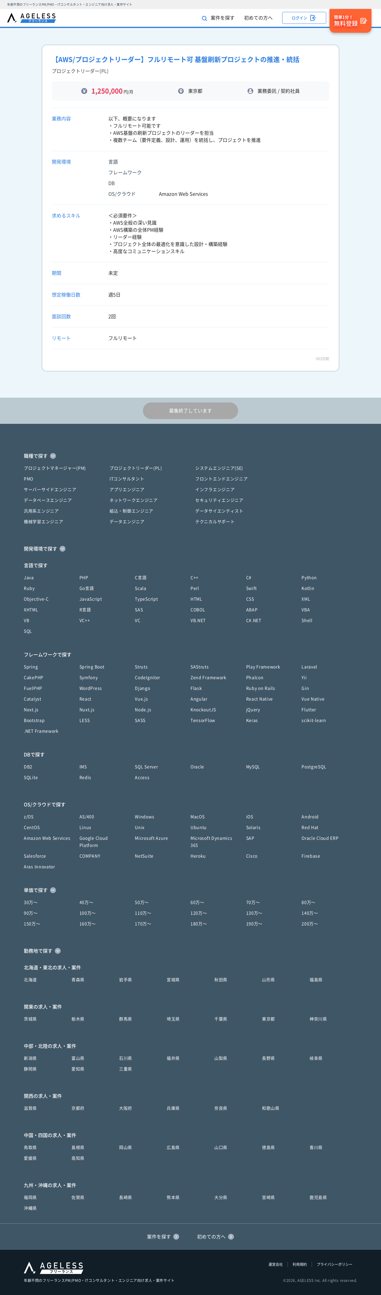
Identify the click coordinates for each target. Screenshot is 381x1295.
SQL (28, 631)
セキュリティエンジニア (219, 500)
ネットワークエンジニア (134, 500)
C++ (194, 578)
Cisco (252, 856)
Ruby (29, 588)
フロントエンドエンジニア (221, 479)
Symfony (88, 677)
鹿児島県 (318, 1197)
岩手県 (125, 980)
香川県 (316, 1147)
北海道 (30, 980)
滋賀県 (30, 1108)
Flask (196, 688)
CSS (250, 599)
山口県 (220, 1147)
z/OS (29, 817)
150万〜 (32, 924)
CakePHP (33, 677)
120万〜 (198, 913)
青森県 (78, 980)
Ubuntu (198, 827)
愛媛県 (30, 1158)
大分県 (220, 1197)
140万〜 (310, 913)
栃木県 (78, 1019)
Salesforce (35, 856)
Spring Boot (91, 667)
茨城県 (30, 1019)
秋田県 (220, 980)
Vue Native (313, 699)
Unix (140, 827)
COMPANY (89, 856)
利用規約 (300, 1264)
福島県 (316, 980)
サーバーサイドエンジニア (50, 489)
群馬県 (125, 1019)
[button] (190, 456)
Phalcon (255, 677)
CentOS (32, 827)
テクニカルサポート (215, 522)
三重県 (125, 1069)
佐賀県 (78, 1197)
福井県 (173, 1058)
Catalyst (32, 699)
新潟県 (30, 1058)
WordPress (90, 688)
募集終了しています (190, 410)
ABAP (252, 610)
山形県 (268, 980)
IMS (83, 767)
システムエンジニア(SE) (219, 468)
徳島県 (268, 1147)
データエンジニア (127, 522)
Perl (194, 588)
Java (29, 578)
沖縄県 (30, 1208)
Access (142, 777)
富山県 (78, 1058)
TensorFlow (202, 720)
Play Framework (263, 667)
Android (310, 817)
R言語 (85, 610)
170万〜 (143, 924)
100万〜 (87, 913)
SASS (140, 720)
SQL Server (146, 767)
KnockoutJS (203, 710)
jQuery (253, 710)
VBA (306, 610)
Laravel (309, 667)
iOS (249, 817)
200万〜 (310, 924)
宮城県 (173, 980)
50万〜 (142, 902)
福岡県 (30, 1197)
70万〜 (253, 902)
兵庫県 (173, 1108)
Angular (198, 699)
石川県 (125, 1058)
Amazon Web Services (47, 838)
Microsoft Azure (151, 838)
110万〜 (143, 913)
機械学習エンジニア (43, 522)
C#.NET (253, 620)
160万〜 (87, 924)
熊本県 (173, 1197)
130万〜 (254, 913)
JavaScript (90, 599)
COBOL (197, 610)
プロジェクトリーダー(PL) (136, 468)
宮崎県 (268, 1197)
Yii (304, 677)
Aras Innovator (39, 867)
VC (137, 620)
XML (306, 599)
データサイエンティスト (219, 511)
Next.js (31, 710)
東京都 (268, 1019)
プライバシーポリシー (334, 1264)
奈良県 (220, 1108)
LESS (84, 720)
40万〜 (86, 902)
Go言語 (86, 588)
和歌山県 (270, 1108)
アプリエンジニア (127, 489)
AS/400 (86, 817)
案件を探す (218, 18)
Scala (140, 588)
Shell (307, 620)
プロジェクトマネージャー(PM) (55, 468)
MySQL (253, 767)
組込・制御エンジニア (131, 511)
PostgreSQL (314, 767)
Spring (31, 667)
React (85, 699)
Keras (252, 720)
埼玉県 (173, 1019)
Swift (251, 588)
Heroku (198, 856)
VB (26, 620)
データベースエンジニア (48, 500)
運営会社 (275, 1264)
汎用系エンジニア (41, 511)
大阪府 (125, 1108)
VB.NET (198, 620)
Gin (305, 688)
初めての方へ (258, 17)
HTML (196, 599)
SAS (139, 610)
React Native (259, 699)
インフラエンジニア (215, 489)
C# (249, 578)
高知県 (78, 1158)
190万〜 (254, 924)
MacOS (197, 817)
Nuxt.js (87, 710)
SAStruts (199, 667)
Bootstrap (34, 720)
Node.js (143, 710)
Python (309, 578)
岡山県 (125, 1147)
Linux (85, 827)
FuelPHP (33, 688)
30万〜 (31, 902)
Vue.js (141, 699)
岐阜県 (316, 1058)
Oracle (197, 767)
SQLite (31, 777)
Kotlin (308, 588)
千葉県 (220, 1019)
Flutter (309, 710)
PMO (28, 479)
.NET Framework (41, 731)
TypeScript (146, 599)
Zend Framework (208, 677)
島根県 (78, 1147)
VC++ (84, 620)
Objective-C (36, 599)
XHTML (31, 610)
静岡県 (30, 1069)
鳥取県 (30, 1147)
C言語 (140, 578)
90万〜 (31, 913)
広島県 (173, 1147)
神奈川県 (318, 1019)
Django (142, 688)
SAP (250, 838)
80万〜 (309, 902)
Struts (141, 667)
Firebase (311, 856)
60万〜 (197, 902)
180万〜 (198, 924)
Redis (85, 777)
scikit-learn (314, 720)
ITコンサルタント (127, 479)
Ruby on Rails (260, 688)
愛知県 (78, 1069)
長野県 (268, 1058)
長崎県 (125, 1197)
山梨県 (220, 1058)
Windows (144, 817)
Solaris (253, 827)
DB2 (28, 767)
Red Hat (310, 827)
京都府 (78, 1108)
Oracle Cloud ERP (320, 838)
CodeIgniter (147, 677)
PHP (83, 578)
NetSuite (144, 856)
